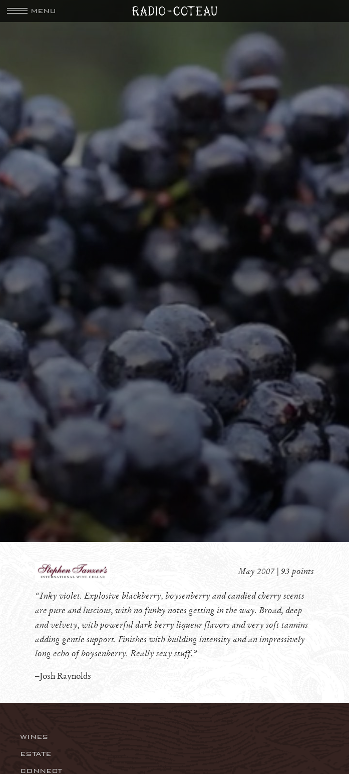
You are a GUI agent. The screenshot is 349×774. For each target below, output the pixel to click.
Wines (34, 736)
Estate (35, 753)
